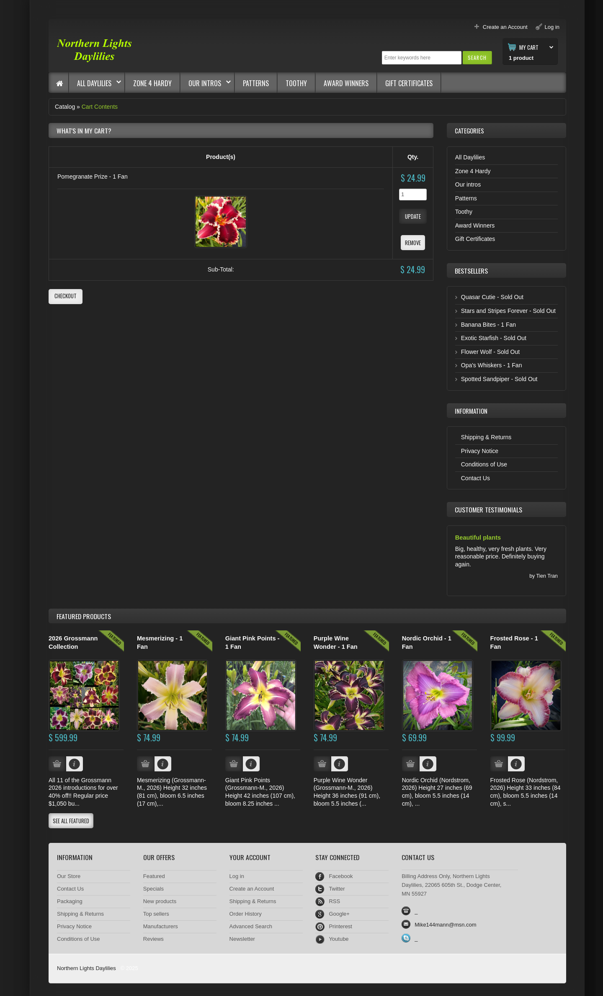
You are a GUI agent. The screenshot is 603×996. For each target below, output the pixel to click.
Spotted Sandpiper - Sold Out (499, 379)
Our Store (68, 876)
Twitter (337, 889)
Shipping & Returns (486, 437)
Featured (154, 876)
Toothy (296, 83)
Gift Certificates (409, 83)
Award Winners (346, 83)
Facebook (341, 876)
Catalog (65, 106)
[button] (477, 57)
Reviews (153, 939)
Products (84, 616)
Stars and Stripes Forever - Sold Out (508, 310)
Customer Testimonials (488, 509)
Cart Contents (100, 106)
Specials (153, 889)
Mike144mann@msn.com (445, 925)
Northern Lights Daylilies (86, 968)
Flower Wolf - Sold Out (490, 351)
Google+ (339, 914)
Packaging (69, 901)
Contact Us (475, 478)
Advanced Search (251, 926)
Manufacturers (160, 926)
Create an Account (251, 889)
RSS (334, 901)
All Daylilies (95, 83)
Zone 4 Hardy (152, 83)
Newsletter (242, 939)
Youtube (338, 939)
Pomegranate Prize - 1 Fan (92, 176)
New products (159, 901)
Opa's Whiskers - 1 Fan (491, 365)
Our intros (205, 83)
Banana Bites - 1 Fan (488, 324)
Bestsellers (471, 271)
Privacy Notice (479, 451)
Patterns (256, 83)
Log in (236, 876)
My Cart (529, 47)
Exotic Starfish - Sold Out (493, 338)
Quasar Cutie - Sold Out (492, 297)
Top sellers (156, 914)
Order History (245, 914)
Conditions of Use (484, 464)
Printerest (340, 926)
